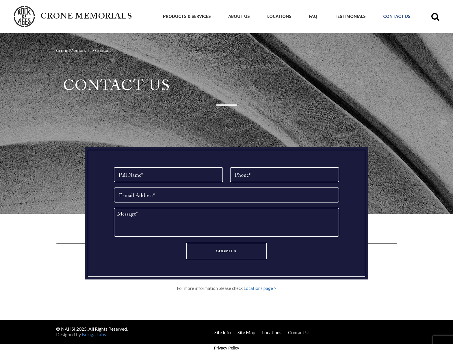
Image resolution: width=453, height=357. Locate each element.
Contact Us (397, 16)
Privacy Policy (226, 348)
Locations (279, 16)
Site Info (222, 332)
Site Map (246, 332)
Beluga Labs (94, 334)
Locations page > (260, 288)
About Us (239, 16)
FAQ (313, 16)
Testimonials (350, 16)
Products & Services (187, 16)
